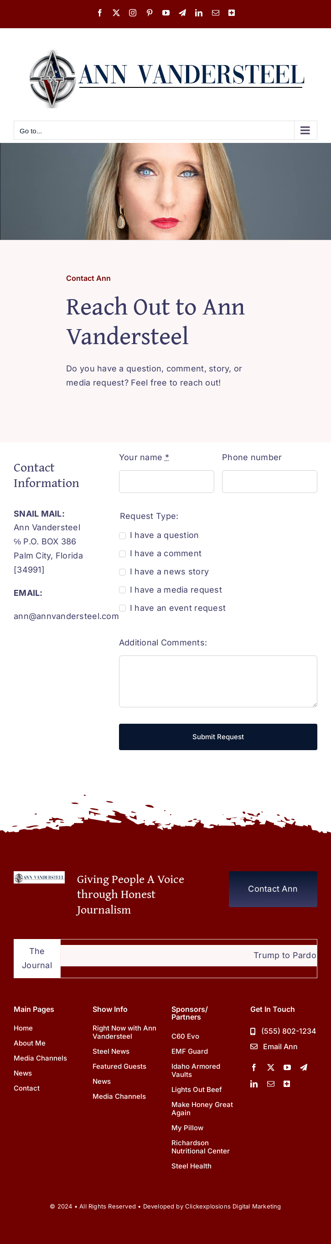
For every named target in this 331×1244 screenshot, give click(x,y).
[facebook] (254, 1067)
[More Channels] (287, 1083)
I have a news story (169, 571)
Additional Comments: (163, 642)
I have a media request (176, 589)
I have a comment (166, 553)
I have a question (164, 535)
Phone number (252, 457)
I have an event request (178, 608)
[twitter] (270, 1067)
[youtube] (287, 1067)
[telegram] (303, 1067)
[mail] (270, 1083)
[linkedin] (254, 1083)
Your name (144, 457)
